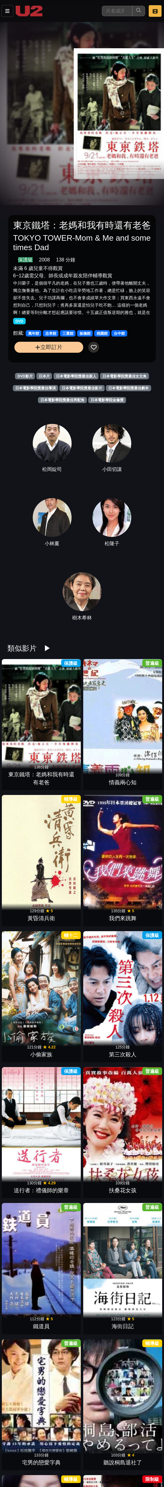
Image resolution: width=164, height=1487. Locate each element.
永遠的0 (101, 1024)
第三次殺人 (63, 772)
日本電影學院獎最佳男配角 (62, 400)
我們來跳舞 (139, 709)
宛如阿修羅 (101, 1087)
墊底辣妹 (25, 1401)
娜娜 (138, 1087)
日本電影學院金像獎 (107, 400)
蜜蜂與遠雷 (101, 1213)
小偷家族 (25, 772)
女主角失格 (139, 1339)
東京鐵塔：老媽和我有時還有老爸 (25, 701)
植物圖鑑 (63, 1339)
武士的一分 (63, 1087)
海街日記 (63, 835)
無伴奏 (101, 1276)
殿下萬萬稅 (25, 1339)
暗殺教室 (101, 1401)
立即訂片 (48, 347)
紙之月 (63, 1024)
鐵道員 (25, 835)
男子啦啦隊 (139, 1213)
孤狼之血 (25, 1276)
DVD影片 (24, 376)
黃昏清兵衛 (101, 709)
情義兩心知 (63, 709)
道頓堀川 (25, 1150)
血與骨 (63, 898)
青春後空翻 (63, 1276)
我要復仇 (101, 898)
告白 (25, 898)
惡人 (138, 1024)
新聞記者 (63, 961)
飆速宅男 (25, 1213)
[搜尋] (117, 11)
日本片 (44, 376)
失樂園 (101, 1150)
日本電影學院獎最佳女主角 (124, 376)
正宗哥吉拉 (101, 961)
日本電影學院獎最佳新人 (76, 376)
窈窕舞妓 (63, 1464)
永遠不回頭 (63, 1401)
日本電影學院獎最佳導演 (35, 388)
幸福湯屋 (139, 961)
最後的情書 (63, 1213)
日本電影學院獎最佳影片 (82, 388)
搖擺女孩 (25, 1087)
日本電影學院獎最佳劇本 (128, 388)
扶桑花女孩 (139, 772)
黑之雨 (63, 1150)
